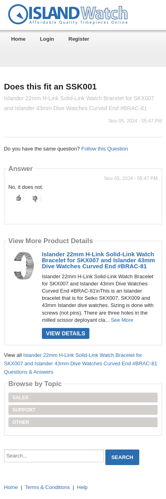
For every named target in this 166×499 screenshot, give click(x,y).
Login (47, 39)
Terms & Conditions (47, 487)
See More (122, 320)
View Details (65, 333)
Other (20, 422)
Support (24, 410)
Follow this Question (104, 149)
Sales (20, 397)
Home (18, 39)
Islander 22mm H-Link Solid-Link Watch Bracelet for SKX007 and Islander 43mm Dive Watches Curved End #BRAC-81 (98, 260)
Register (79, 39)
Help (82, 487)
